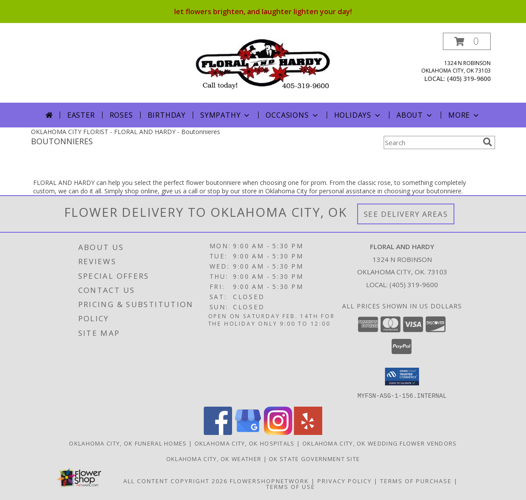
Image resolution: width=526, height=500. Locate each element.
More (464, 115)
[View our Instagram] (278, 432)
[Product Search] (431, 142)
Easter (81, 115)
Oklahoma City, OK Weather (214, 458)
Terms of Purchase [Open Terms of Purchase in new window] (416, 481)
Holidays (358, 115)
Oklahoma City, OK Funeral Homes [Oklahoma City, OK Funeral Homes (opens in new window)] (128, 443)
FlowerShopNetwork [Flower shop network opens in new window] (269, 481)
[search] (487, 142)
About (415, 115)
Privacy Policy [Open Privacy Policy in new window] (344, 481)
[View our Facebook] (218, 432)
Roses (121, 115)
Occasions (292, 115)
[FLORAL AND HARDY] (263, 63)
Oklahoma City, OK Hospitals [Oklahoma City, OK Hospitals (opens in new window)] (244, 443)
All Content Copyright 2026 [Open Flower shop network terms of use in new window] (175, 481)
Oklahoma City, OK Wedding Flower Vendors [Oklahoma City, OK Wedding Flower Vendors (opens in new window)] (379, 443)
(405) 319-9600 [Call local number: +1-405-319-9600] (469, 78)
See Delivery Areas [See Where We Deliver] (406, 214)
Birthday (167, 115)
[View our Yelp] (308, 432)
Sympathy (225, 115)
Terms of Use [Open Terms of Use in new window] (290, 486)
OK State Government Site (314, 458)
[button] (467, 41)
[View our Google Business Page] (248, 432)
